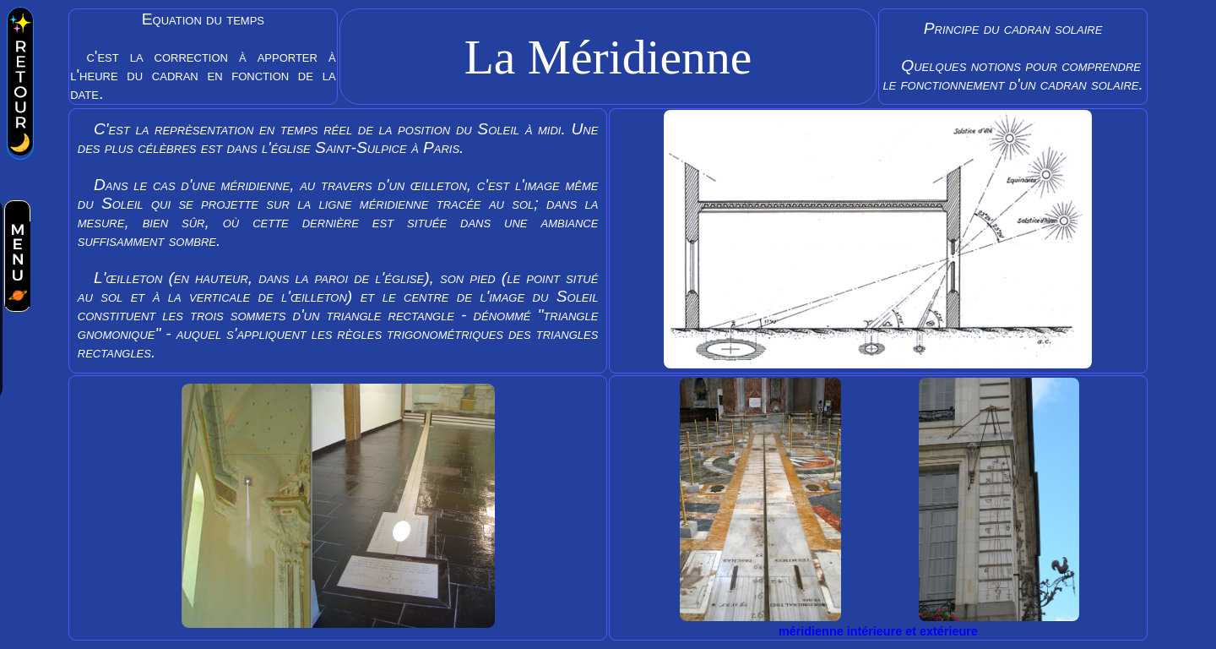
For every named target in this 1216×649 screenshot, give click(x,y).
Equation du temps (202, 56)
